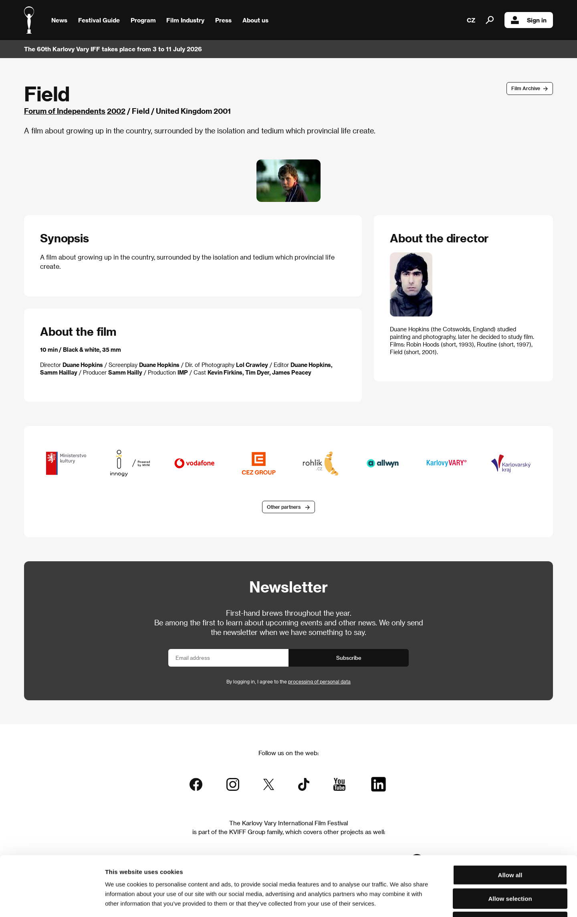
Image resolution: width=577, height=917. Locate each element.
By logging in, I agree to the (288, 681)
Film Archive (525, 88)
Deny (510, 866)
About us (255, 20)
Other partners (284, 507)
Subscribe (348, 658)
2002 (116, 111)
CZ (471, 20)
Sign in (529, 20)
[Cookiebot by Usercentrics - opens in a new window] (52, 901)
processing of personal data (319, 681)
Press (223, 20)
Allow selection (510, 842)
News (59, 20)
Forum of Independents (64, 111)
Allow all (510, 819)
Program (143, 20)
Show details (418, 901)
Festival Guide (99, 20)
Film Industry (185, 20)
